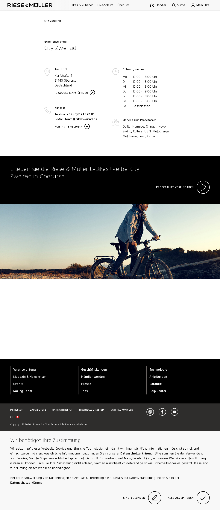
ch (14, 417)
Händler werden (93, 377)
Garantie (155, 384)
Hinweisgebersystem (91, 409)
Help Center (157, 391)
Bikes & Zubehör (82, 5)
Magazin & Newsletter (29, 377)
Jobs (84, 391)
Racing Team (22, 391)
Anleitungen (158, 377)
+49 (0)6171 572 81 (80, 114)
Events (18, 384)
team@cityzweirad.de (81, 119)
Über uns (124, 5)
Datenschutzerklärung (136, 453)
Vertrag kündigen (122, 409)
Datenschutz (38, 409)
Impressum (16, 409)
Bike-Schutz (105, 5)
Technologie (158, 369)
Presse (86, 384)
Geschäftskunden (94, 369)
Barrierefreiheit (62, 409)
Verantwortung (24, 369)
